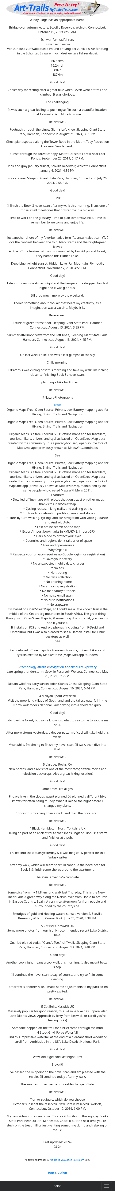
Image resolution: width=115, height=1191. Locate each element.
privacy (91, 667)
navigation (56, 667)
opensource (75, 667)
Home (56, 1185)
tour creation (57, 1172)
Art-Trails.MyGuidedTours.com (67, 1159)
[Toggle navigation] (106, 1186)
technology (28, 667)
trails (42, 667)
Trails (57, 405)
